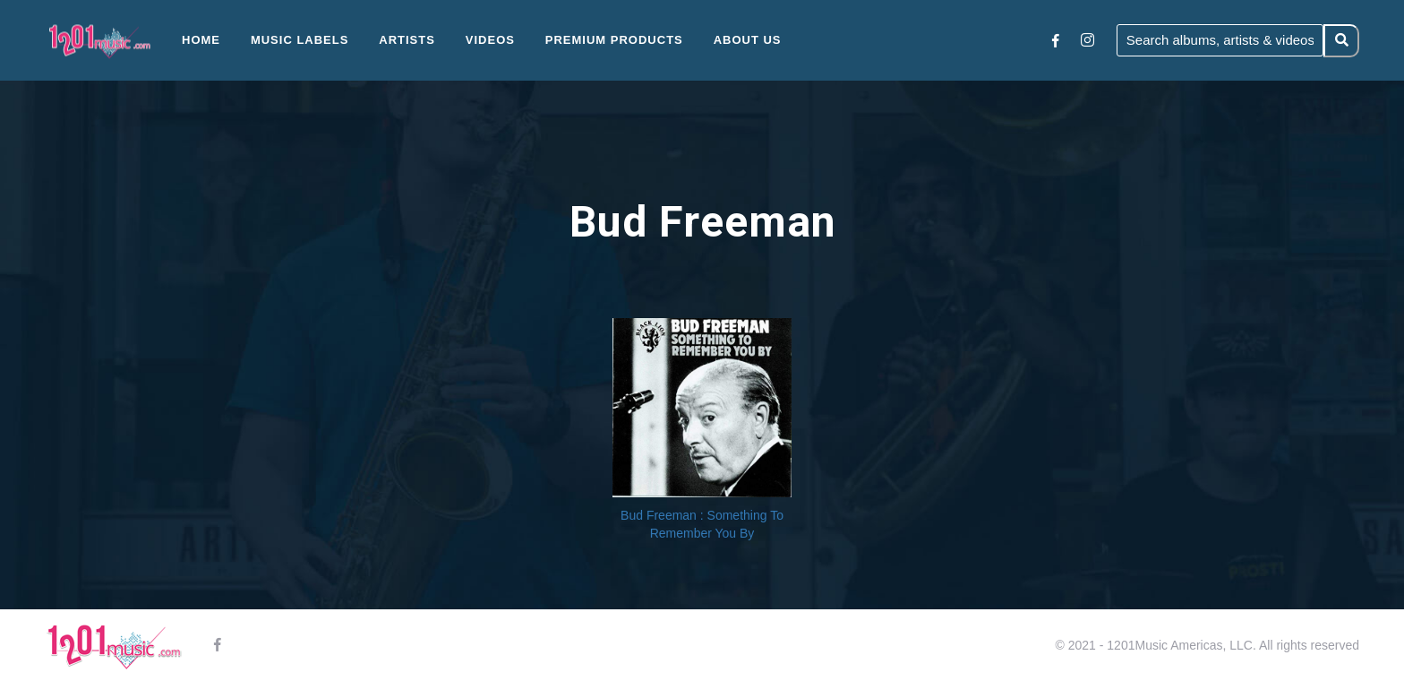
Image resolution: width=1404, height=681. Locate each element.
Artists (407, 40)
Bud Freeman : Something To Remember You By (702, 524)
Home (201, 40)
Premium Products (614, 40)
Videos (490, 40)
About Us (748, 40)
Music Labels (300, 40)
